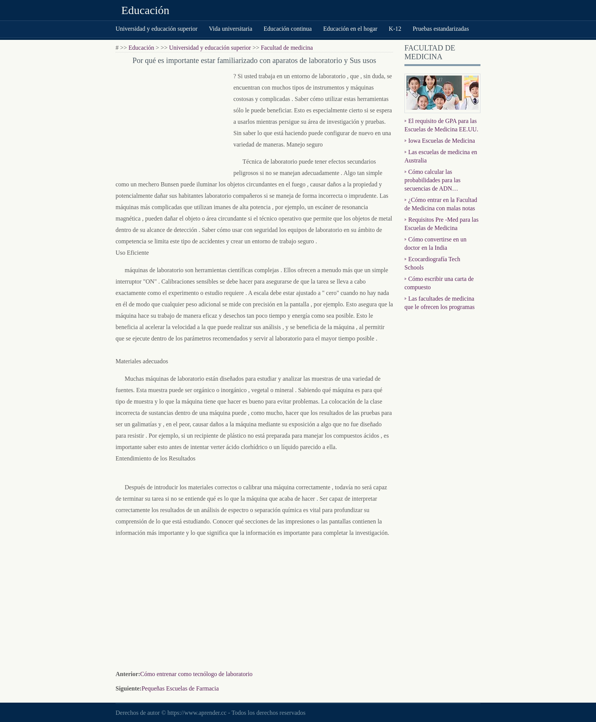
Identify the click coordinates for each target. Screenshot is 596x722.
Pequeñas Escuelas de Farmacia (180, 688)
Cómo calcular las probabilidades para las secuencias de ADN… (432, 180)
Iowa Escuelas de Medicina (441, 140)
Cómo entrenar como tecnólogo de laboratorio (196, 674)
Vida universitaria (230, 28)
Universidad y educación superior (156, 28)
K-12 (395, 28)
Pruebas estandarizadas (441, 28)
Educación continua (288, 28)
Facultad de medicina (287, 47)
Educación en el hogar (350, 28)
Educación (145, 10)
